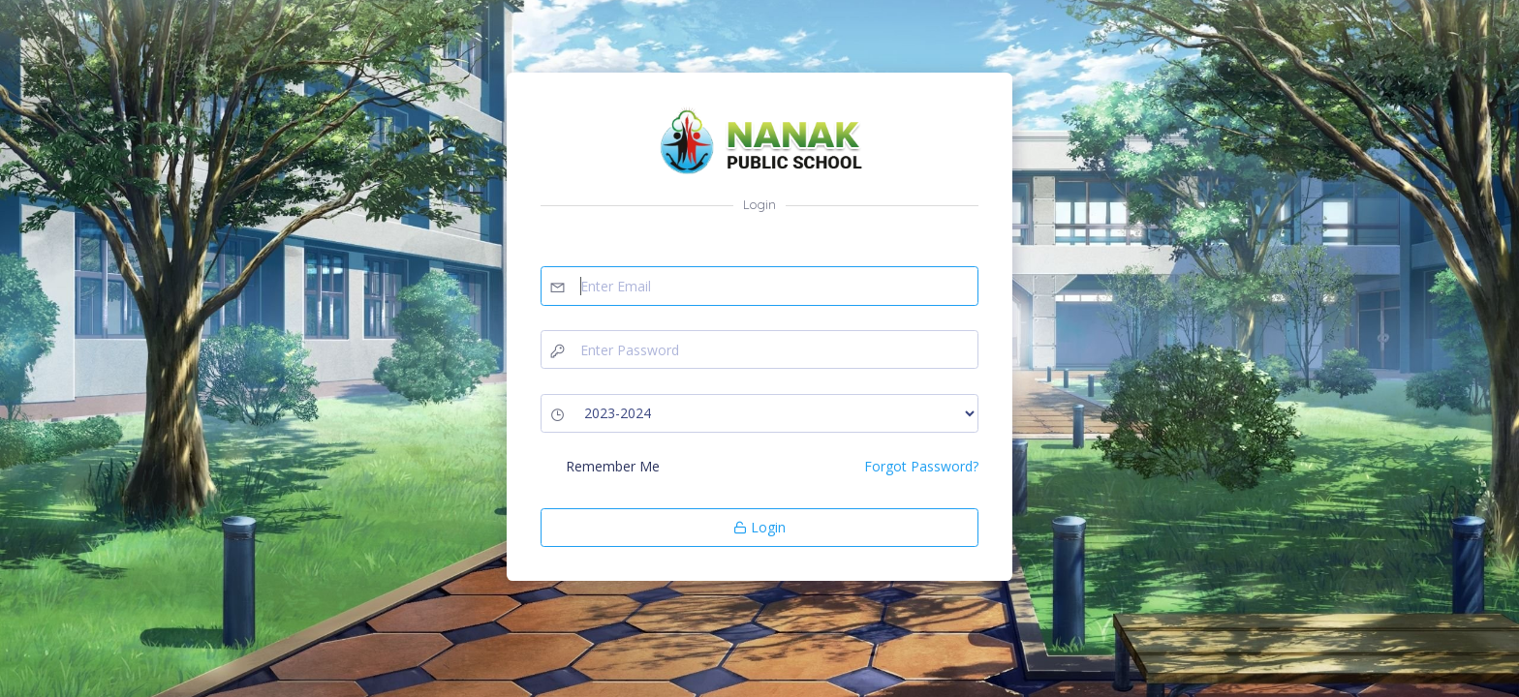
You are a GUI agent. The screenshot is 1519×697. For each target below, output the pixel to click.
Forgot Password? (921, 466)
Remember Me (613, 466)
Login (759, 527)
